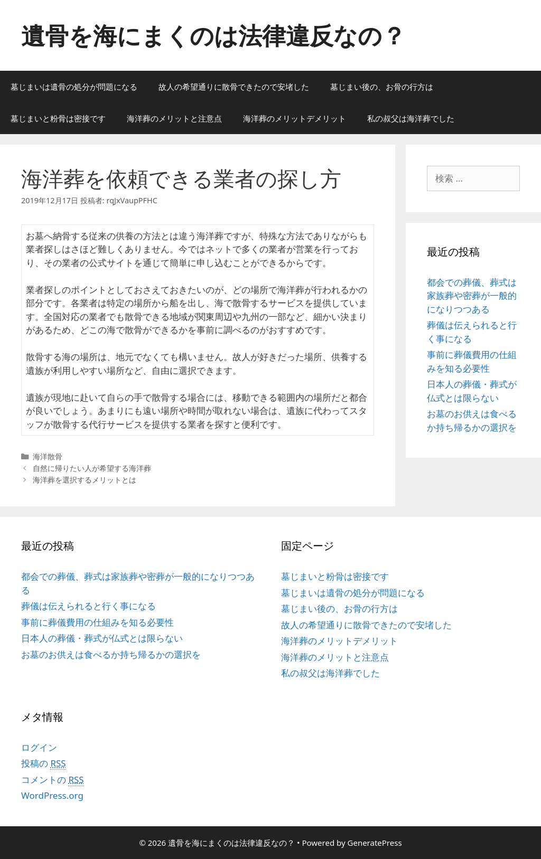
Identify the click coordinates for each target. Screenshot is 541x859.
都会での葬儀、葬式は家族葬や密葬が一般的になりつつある (472, 295)
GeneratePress (375, 842)
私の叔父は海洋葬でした (410, 118)
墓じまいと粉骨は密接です (58, 118)
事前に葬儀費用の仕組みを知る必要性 (97, 622)
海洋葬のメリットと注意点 (174, 118)
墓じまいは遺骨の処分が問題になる (74, 86)
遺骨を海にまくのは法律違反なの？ (213, 35)
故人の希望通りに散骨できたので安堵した (233, 86)
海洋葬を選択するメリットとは (84, 480)
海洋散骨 (47, 456)
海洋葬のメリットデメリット (294, 118)
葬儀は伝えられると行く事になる (88, 606)
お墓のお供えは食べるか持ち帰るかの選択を (111, 654)
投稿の (43, 763)
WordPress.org (52, 795)
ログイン (39, 747)
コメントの (52, 779)
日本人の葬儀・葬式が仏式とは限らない (102, 638)
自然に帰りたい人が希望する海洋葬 (92, 468)
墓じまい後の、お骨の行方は (381, 86)
